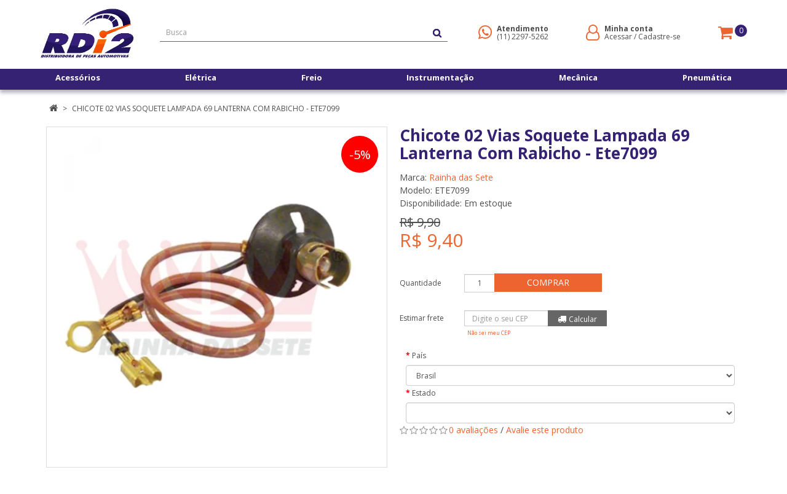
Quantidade (420, 283)
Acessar (618, 36)
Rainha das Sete (461, 177)
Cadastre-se (659, 36)
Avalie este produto (544, 430)
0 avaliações (473, 430)
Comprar (550, 282)
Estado (424, 393)
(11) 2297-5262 (522, 36)
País (419, 355)
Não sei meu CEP (488, 332)
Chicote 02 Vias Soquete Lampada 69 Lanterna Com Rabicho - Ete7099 (205, 108)
